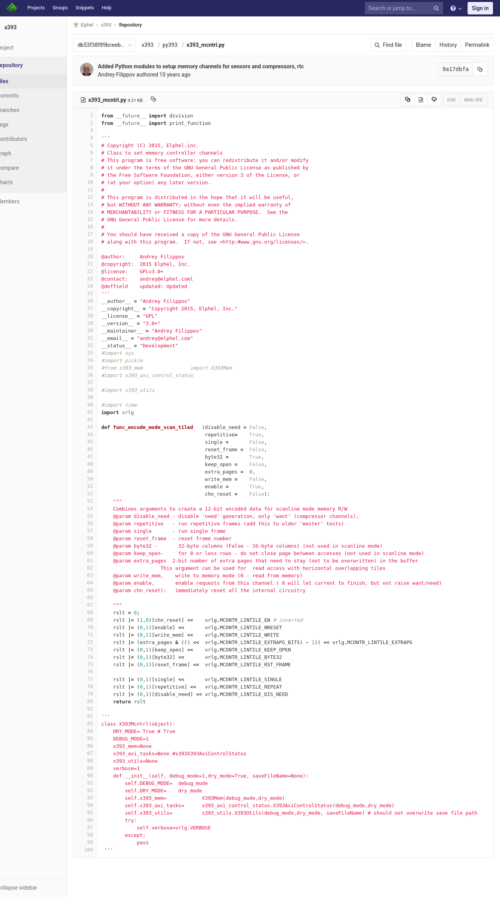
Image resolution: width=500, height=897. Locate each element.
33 (104, 353)
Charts (24, 182)
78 (104, 686)
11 (104, 189)
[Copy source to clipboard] (407, 100)
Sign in (480, 8)
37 (104, 382)
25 (104, 293)
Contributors (31, 139)
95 (104, 812)
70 (104, 627)
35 (104, 367)
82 (104, 716)
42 (104, 419)
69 (104, 620)
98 (104, 835)
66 (104, 597)
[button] (43, 887)
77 (104, 679)
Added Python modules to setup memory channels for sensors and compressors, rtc (220, 66)
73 (104, 649)
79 (104, 694)
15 (104, 219)
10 (104, 182)
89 (104, 768)
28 (104, 316)
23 (104, 278)
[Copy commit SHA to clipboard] (480, 69)
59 (104, 545)
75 (104, 664)
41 (104, 412)
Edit (451, 100)
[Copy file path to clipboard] (172, 100)
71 (104, 634)
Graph (23, 153)
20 (104, 256)
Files (21, 81)
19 (104, 249)
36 (104, 375)
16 (104, 227)
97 (104, 827)
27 (104, 308)
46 (104, 449)
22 (104, 271)
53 (104, 501)
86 (104, 746)
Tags (21, 124)
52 (104, 494)
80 (104, 701)
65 (104, 590)
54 (104, 508)
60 (104, 553)
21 (104, 264)
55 (104, 516)
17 (104, 234)
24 (104, 286)
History (448, 45)
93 (104, 798)
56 (104, 523)
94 (104, 805)
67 (104, 605)
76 (104, 672)
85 (104, 738)
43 (104, 427)
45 (104, 442)
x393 (167, 45)
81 (104, 709)
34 (104, 360)
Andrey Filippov (135, 74)
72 (104, 642)
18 (104, 241)
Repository (149, 25)
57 (104, 531)
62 (104, 568)
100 (104, 850)
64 (104, 583)
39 (104, 397)
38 (104, 390)
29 (104, 323)
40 (104, 405)
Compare (27, 168)
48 (104, 464)
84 (104, 731)
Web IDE (473, 100)
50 (104, 479)
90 (104, 775)
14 (104, 212)
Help (107, 8)
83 (104, 723)
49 (104, 471)
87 (104, 753)
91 (104, 783)
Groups (60, 8)
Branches (27, 110)
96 (104, 820)
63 (104, 575)
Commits (27, 96)
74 (104, 657)
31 (104, 338)
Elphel (102, 25)
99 (104, 842)
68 (104, 612)
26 (104, 301)
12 (104, 197)
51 (104, 486)
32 (104, 345)
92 (104, 790)
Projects (36, 8)
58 (104, 538)
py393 (189, 45)
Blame (423, 45)
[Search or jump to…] (405, 8)
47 (104, 456)
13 (104, 204)
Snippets (84, 8)
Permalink (477, 45)
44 (104, 434)
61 (104, 560)
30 (104, 330)
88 (104, 761)
